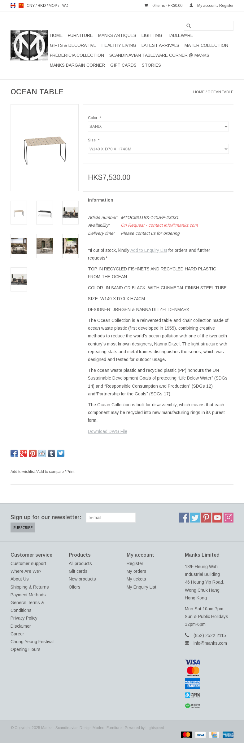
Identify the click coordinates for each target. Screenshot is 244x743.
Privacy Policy (24, 618)
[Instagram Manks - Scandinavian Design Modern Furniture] (228, 518)
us (21, 5)
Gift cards (123, 65)
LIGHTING (152, 35)
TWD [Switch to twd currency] (64, 5)
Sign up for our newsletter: (46, 517)
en (13, 5)
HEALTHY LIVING (119, 45)
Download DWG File (107, 431)
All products (80, 563)
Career (17, 633)
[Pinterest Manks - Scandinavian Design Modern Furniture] (206, 518)
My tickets (136, 578)
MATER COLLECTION (206, 45)
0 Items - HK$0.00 (164, 5)
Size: (93, 140)
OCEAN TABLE (220, 92)
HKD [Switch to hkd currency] (42, 5)
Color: (94, 118)
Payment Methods (28, 594)
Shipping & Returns (30, 587)
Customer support (28, 563)
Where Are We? (26, 571)
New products (82, 578)
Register (135, 563)
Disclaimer (21, 626)
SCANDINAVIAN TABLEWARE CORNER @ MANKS (159, 55)
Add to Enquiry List (148, 250)
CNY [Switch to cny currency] (31, 5)
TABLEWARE (180, 35)
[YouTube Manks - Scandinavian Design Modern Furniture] (217, 518)
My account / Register (211, 5)
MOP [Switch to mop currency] (53, 5)
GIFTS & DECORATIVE (73, 45)
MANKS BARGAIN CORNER (77, 65)
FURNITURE (80, 35)
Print (70, 471)
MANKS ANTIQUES (117, 35)
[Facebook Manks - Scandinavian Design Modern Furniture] (184, 518)
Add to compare (51, 471)
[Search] (208, 26)
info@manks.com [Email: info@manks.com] (210, 643)
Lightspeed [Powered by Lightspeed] (155, 728)
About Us (20, 578)
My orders (136, 571)
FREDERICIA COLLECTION (77, 55)
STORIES (151, 65)
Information (100, 200)
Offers (75, 587)
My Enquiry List (141, 587)
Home (56, 35)
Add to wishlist (23, 471)
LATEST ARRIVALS (160, 45)
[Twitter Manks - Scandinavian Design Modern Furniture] (195, 518)
